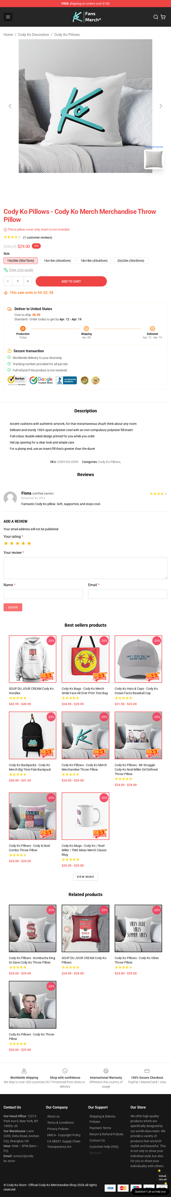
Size (7, 253)
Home (8, 35)
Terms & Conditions (60, 1122)
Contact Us (97, 1140)
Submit (13, 607)
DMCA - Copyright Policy (64, 1135)
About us (53, 1116)
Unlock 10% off (163, 1178)
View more (85, 876)
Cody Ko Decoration (33, 35)
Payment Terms (100, 1128)
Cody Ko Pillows (67, 35)
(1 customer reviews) (37, 237)
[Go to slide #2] (97, 183)
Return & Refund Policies (106, 1134)
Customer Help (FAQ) (104, 1146)
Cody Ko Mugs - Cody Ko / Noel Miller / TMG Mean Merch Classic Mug (84, 850)
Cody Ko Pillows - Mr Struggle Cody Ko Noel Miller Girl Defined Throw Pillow (136, 769)
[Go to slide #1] (74, 183)
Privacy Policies (58, 1129)
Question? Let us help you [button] (150, 1191)
